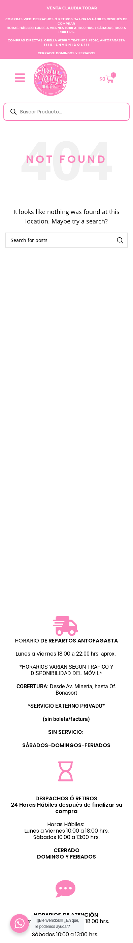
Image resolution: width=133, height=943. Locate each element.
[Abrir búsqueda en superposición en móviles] (66, 111)
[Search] (66, 240)
